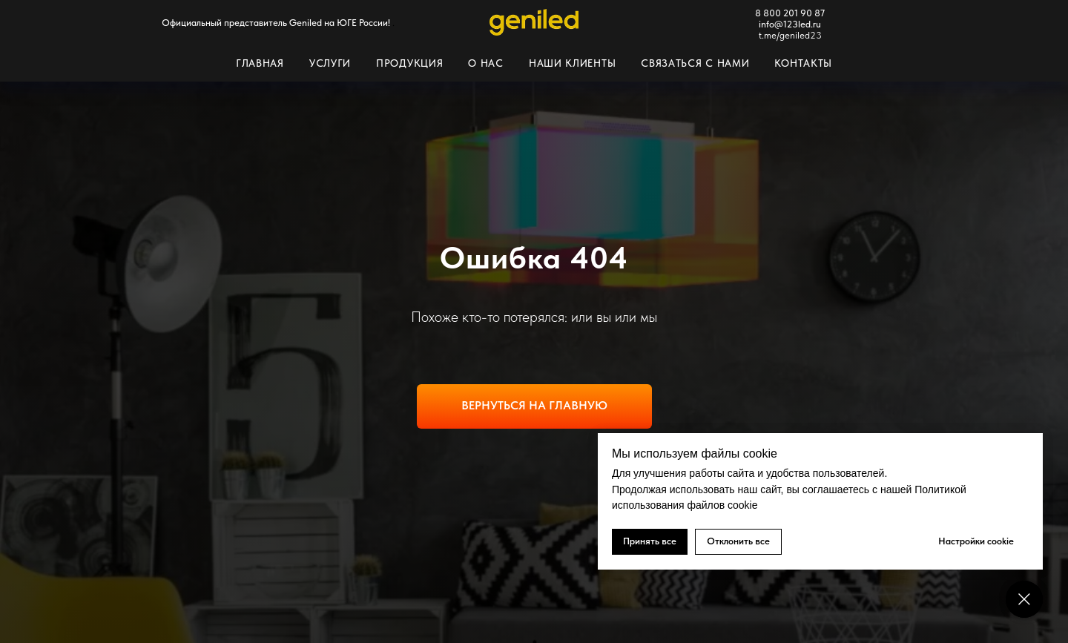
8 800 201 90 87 (790, 13)
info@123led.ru (790, 24)
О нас (486, 63)
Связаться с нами (695, 63)
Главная (260, 63)
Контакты (803, 63)
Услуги (330, 63)
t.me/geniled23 (790, 35)
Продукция (409, 63)
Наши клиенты (572, 63)
